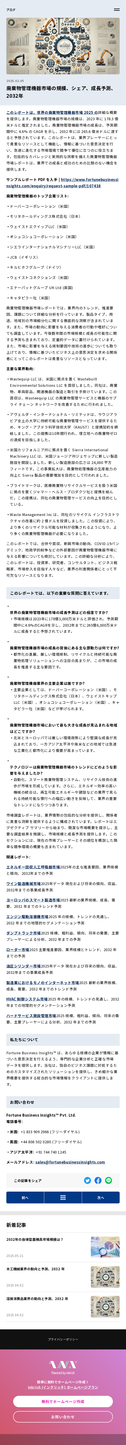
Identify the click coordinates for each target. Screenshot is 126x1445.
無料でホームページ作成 (63, 1401)
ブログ (11, 10)
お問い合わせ (63, 1416)
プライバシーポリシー (63, 1339)
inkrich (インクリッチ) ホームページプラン (63, 1387)
